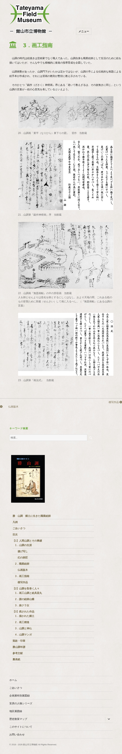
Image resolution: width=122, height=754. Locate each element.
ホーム (13, 680)
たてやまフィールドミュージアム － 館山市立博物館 (30, 14)
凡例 (15, 522)
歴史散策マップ (18, 718)
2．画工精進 (21, 622)
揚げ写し (20, 551)
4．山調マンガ (22, 634)
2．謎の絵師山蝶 (23, 599)
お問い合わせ (17, 734)
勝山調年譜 (19, 647)
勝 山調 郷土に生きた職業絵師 (32, 516)
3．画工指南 (21, 576)
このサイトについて (20, 726)
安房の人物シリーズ (20, 703)
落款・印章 (19, 640)
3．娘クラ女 (21, 605)
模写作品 (113, 402)
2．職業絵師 (21, 563)
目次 (15, 534)
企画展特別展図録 (19, 695)
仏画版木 (9, 406)
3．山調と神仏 (22, 628)
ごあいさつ (19, 528)
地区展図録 (15, 711)
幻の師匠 (20, 557)
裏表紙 (16, 659)
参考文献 (18, 653)
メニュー (83, 31)
